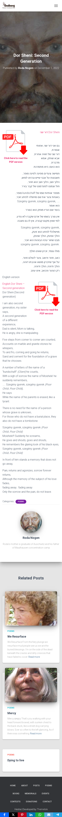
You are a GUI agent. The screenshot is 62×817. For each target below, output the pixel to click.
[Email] (48, 814)
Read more (34, 657)
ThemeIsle (42, 809)
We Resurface (16, 636)
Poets (36, 785)
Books (16, 793)
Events (45, 793)
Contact (47, 801)
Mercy (11, 713)
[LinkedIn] (31, 814)
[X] (13, 814)
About (24, 785)
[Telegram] (57, 814)
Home (13, 785)
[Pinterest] (22, 814)
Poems (21, 501)
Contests (15, 801)
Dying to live (15, 760)
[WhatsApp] (39, 814)
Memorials (30, 793)
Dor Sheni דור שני (50, 132)
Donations (31, 801)
